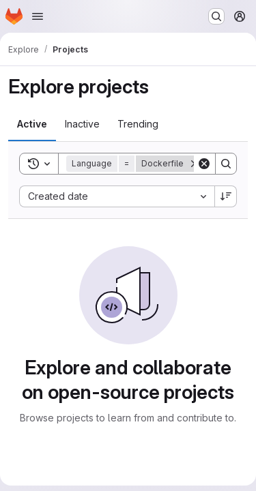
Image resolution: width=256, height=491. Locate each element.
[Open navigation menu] (37, 16)
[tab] (32, 124)
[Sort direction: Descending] (226, 196)
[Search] (226, 164)
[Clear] (204, 163)
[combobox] (116, 196)
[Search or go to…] (216, 16)
